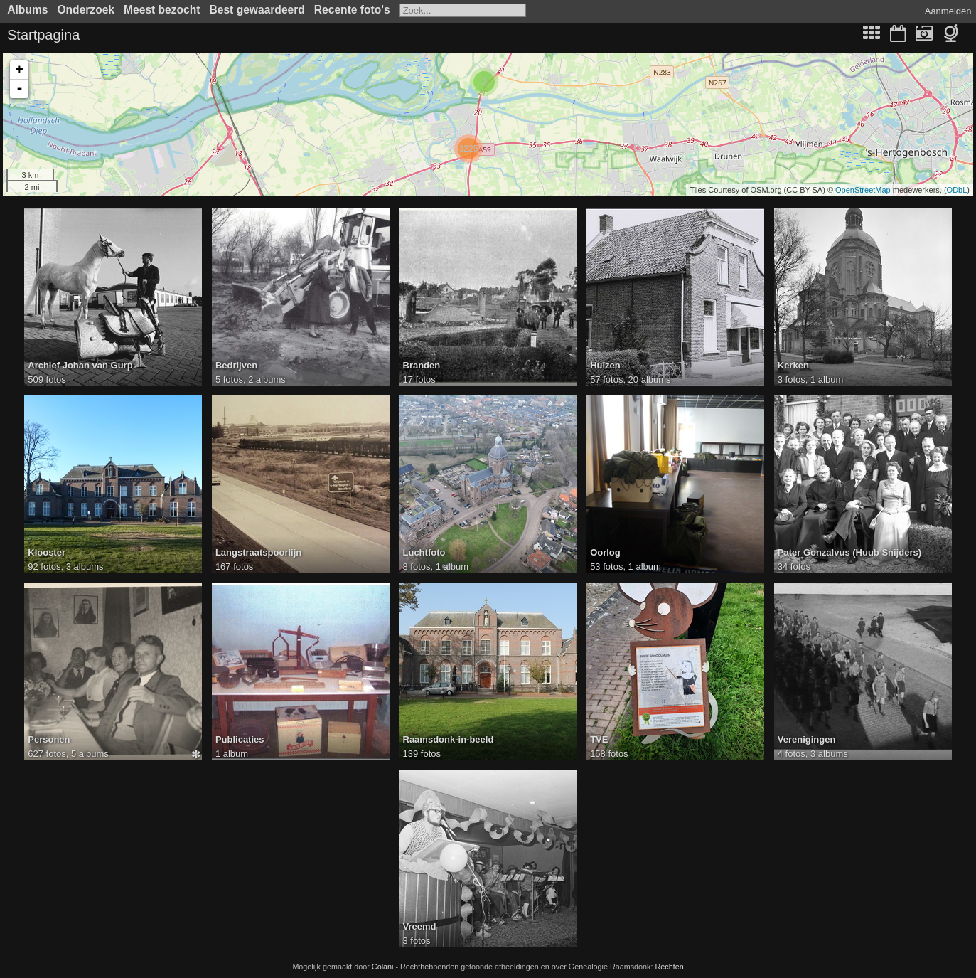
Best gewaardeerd (257, 10)
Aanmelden (948, 11)
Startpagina (43, 35)
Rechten (669, 966)
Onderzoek (85, 10)
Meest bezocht (162, 10)
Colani (383, 966)
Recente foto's (352, 10)
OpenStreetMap (863, 190)
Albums (27, 10)
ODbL (957, 190)
